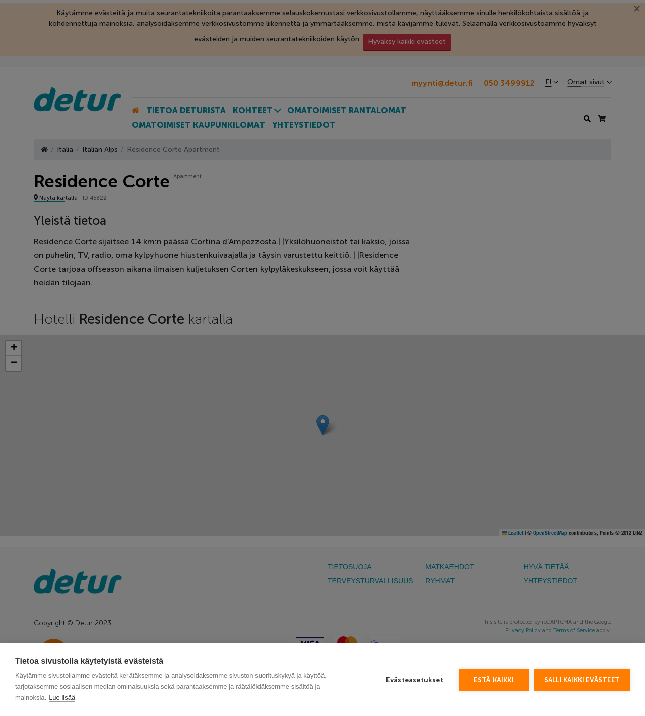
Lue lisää (62, 697)
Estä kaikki (494, 680)
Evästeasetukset (414, 680)
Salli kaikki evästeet (582, 680)
